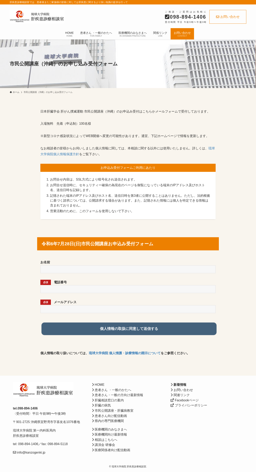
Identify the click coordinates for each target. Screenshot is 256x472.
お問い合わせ (228, 16)
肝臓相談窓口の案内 (108, 400)
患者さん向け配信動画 (109, 416)
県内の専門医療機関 (108, 421)
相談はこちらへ (104, 439)
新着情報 (179, 384)
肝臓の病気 (101, 405)
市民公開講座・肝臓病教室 (112, 410)
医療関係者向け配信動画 (111, 450)
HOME (98, 384)
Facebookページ (185, 400)
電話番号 (53, 282)
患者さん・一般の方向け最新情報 (117, 395)
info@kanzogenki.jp (30, 452)
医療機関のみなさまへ (109, 429)
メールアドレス (58, 302)
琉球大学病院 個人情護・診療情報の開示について (125, 353)
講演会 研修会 (103, 444)
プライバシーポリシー (189, 405)
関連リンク (180, 395)
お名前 (45, 262)
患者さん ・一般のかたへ (111, 390)
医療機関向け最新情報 (109, 434)
